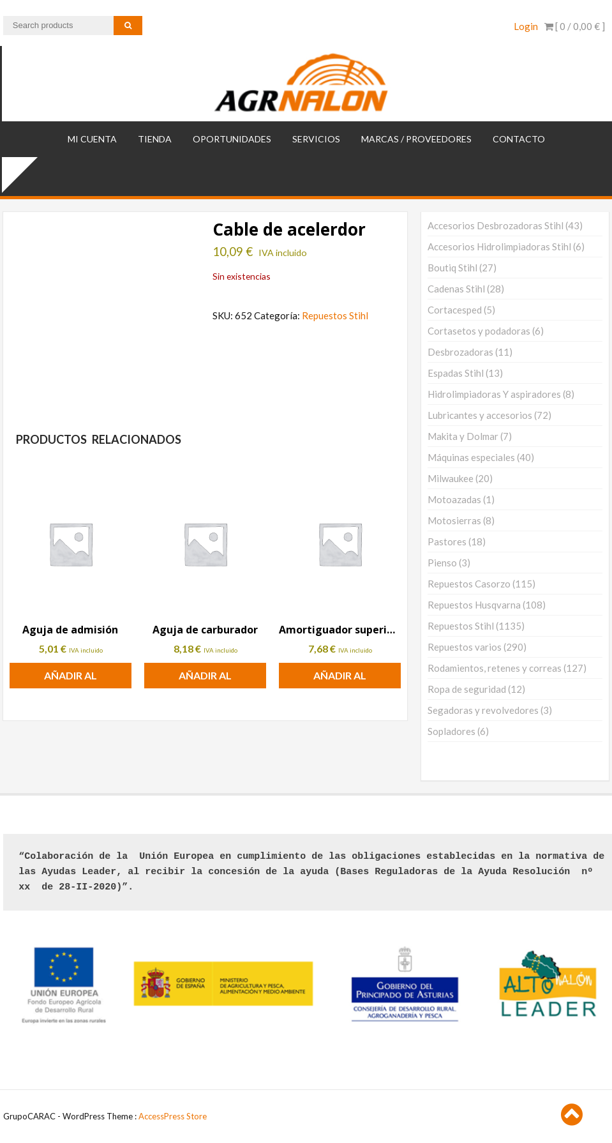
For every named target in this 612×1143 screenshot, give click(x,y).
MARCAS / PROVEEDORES (416, 138)
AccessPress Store (172, 1116)
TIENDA (155, 138)
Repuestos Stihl (335, 315)
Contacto (519, 138)
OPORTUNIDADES (232, 138)
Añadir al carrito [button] (70, 678)
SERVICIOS (316, 138)
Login (526, 26)
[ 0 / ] (574, 26)
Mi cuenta (92, 138)
